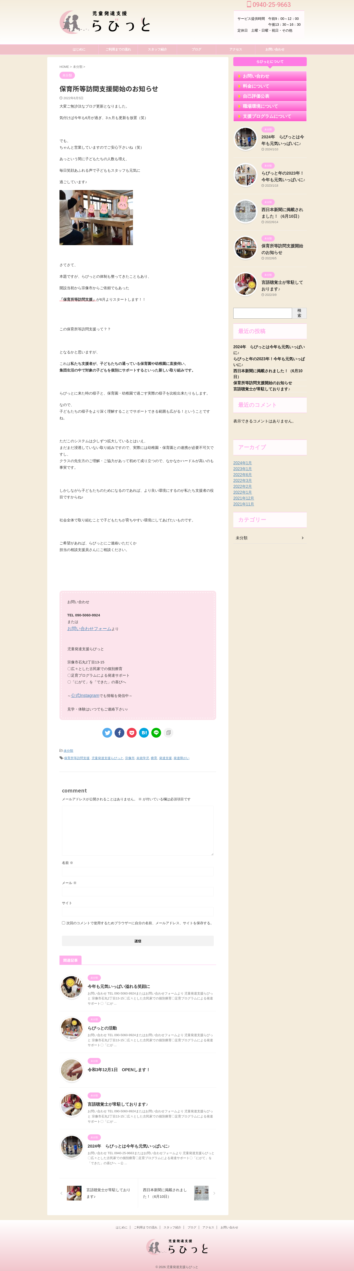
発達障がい (181, 755)
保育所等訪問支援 (77, 755)
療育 (154, 755)
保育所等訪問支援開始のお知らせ (262, 386)
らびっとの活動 (101, 1025)
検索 (299, 313)
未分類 (68, 749)
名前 (67, 860)
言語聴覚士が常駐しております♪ (116, 1101)
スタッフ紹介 (157, 49)
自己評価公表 (252, 96)
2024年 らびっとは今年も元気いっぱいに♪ (126, 1143)
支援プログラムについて (261, 116)
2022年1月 (241, 496)
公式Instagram (83, 694)
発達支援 (165, 755)
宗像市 (130, 755)
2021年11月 (242, 508)
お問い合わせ (274, 49)
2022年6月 (241, 479)
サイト (67, 900)
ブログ (196, 49)
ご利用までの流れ (118, 49)
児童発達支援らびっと (107, 755)
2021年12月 (242, 502)
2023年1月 (241, 473)
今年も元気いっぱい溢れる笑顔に (117, 984)
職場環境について (255, 106)
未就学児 (142, 755)
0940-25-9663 (269, 4)
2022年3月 (241, 485)
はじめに (79, 49)
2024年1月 (241, 467)
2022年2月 (241, 490)
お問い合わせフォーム (85, 628)
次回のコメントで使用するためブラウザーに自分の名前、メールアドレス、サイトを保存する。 (140, 920)
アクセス (235, 49)
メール (69, 880)
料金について (252, 86)
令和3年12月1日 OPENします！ (117, 1067)
